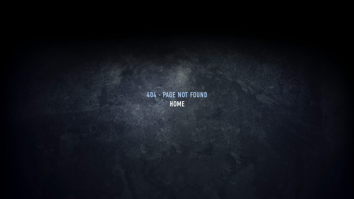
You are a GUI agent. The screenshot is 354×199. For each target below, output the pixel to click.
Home (177, 104)
